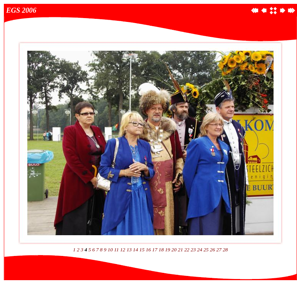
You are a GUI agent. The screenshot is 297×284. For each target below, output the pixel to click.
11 (116, 249)
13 (129, 249)
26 (212, 249)
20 (174, 249)
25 (206, 249)
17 (154, 249)
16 (148, 249)
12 (122, 249)
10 (110, 249)
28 (225, 249)
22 (186, 249)
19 (167, 249)
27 (218, 249)
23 (193, 249)
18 (161, 249)
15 (141, 249)
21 (180, 249)
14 (135, 249)
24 (199, 249)
